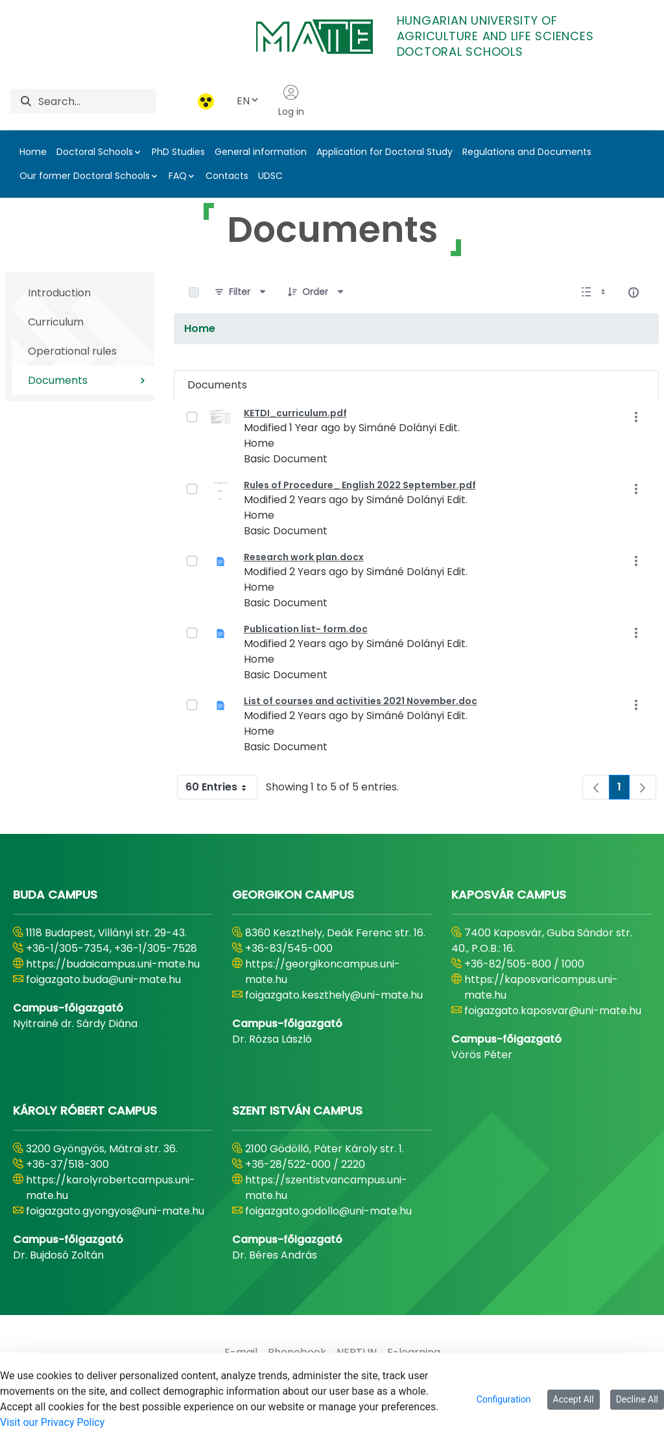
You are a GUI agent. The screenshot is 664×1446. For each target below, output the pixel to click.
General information (261, 151)
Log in (291, 101)
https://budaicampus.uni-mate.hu (113, 963)
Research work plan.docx (304, 557)
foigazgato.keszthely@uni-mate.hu (334, 995)
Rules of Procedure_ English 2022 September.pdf (360, 485)
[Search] (97, 101)
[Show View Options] (594, 292)
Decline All (637, 1399)
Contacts (227, 175)
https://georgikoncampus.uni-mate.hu (322, 971)
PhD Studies (178, 151)
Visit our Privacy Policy (52, 1422)
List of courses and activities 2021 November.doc (360, 700)
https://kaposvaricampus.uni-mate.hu (541, 987)
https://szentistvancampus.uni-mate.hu (326, 1187)
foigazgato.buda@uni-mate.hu (103, 979)
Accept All (573, 1399)
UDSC (270, 175)
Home (33, 151)
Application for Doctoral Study (384, 151)
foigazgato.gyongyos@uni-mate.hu (115, 1210)
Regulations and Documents (526, 151)
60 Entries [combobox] (221, 787)
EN (248, 100)
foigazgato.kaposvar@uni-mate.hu (552, 1010)
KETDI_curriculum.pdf (295, 413)
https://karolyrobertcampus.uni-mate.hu (110, 1187)
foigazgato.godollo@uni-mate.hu (328, 1210)
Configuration (504, 1399)
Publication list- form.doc (306, 628)
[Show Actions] (636, 417)
